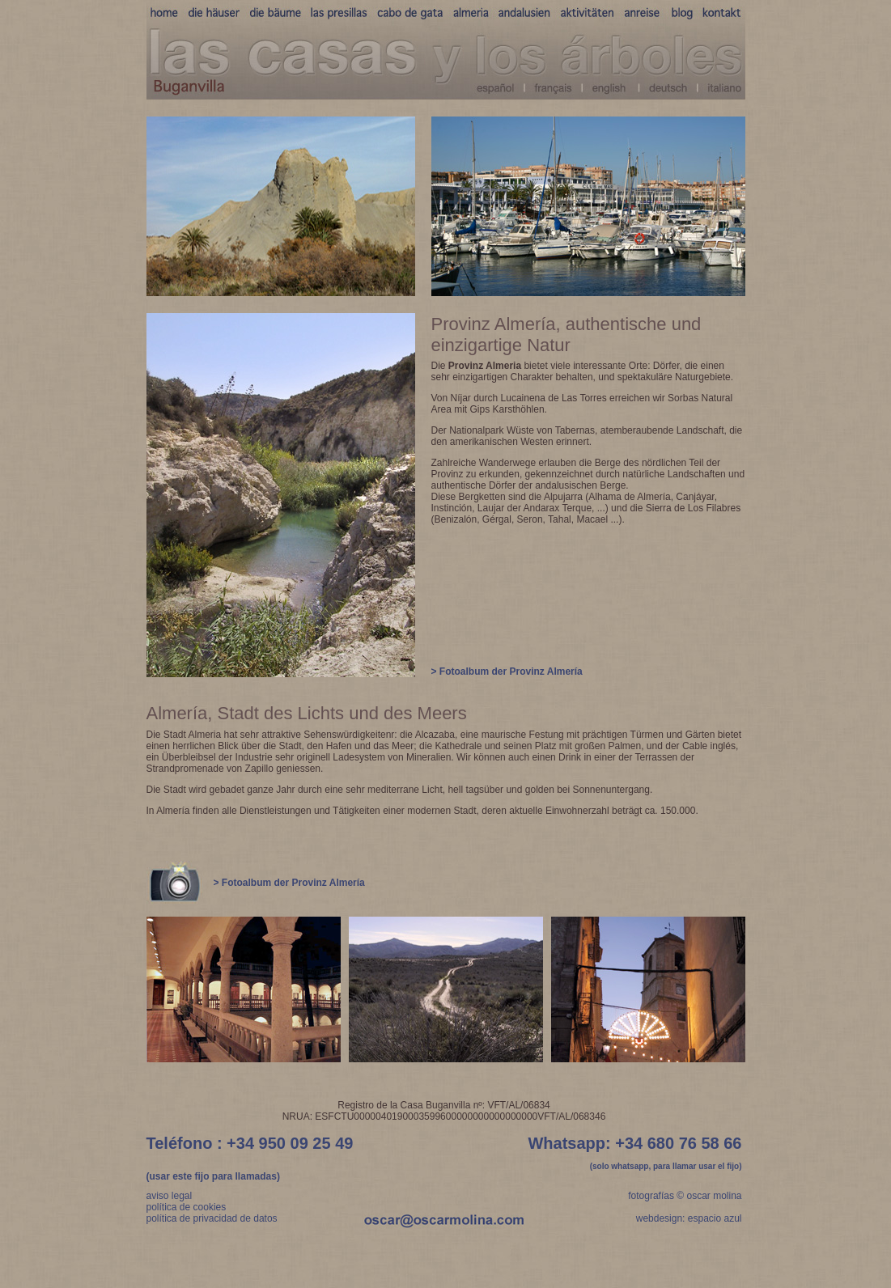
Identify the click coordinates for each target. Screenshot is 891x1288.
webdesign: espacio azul (689, 1218)
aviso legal (169, 1195)
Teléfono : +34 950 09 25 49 (250, 1143)
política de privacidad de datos (212, 1218)
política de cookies (186, 1207)
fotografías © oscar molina (684, 1195)
